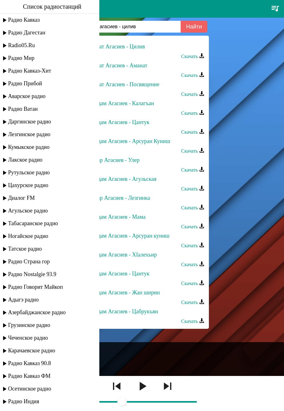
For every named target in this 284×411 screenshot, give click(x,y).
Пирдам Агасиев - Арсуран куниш (128, 236)
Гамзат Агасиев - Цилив (116, 46)
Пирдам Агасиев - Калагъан (121, 103)
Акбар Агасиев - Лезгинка (119, 198)
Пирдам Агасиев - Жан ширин (124, 292)
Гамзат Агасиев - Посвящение (124, 84)
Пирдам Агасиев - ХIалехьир (122, 255)
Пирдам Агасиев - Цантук (119, 122)
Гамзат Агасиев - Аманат (117, 65)
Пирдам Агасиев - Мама (117, 217)
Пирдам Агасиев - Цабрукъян (123, 311)
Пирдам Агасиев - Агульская (122, 179)
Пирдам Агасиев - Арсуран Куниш (129, 141)
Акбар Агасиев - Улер (114, 160)
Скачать (192, 56)
